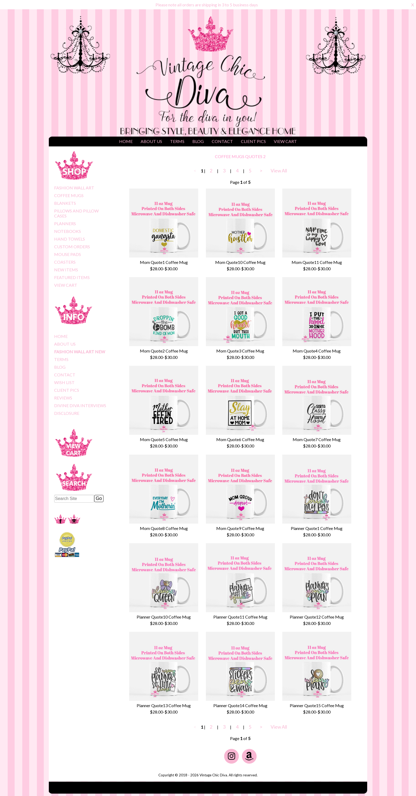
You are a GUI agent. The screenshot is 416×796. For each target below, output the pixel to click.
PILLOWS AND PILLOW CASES (76, 213)
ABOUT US (151, 141)
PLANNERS (65, 223)
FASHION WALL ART (74, 187)
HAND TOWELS (69, 238)
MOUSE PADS (67, 254)
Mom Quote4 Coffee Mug (317, 350)
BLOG (198, 141)
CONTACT (222, 141)
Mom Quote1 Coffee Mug (164, 262)
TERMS (177, 141)
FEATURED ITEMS (72, 277)
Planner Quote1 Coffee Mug (317, 528)
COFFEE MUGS (69, 195)
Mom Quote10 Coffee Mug (240, 262)
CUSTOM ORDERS (72, 246)
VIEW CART (285, 141)
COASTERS (65, 261)
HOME (126, 141)
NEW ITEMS (66, 269)
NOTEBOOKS (67, 231)
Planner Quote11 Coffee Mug (240, 616)
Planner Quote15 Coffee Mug (317, 705)
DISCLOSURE (66, 413)
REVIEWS (63, 397)
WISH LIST (64, 382)
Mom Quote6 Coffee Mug (240, 439)
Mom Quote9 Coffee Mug (240, 528)
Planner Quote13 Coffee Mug (164, 705)
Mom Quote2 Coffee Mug (164, 350)
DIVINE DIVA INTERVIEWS (80, 405)
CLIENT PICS (253, 141)
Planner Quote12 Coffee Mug (317, 616)
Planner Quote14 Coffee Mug (240, 705)
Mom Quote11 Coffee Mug (317, 262)
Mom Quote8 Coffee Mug (164, 528)
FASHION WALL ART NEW (79, 351)
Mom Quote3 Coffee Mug (240, 350)
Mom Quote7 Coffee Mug (317, 439)
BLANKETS (65, 203)
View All (279, 170)
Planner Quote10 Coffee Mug (164, 616)
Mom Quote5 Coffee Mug (164, 439)
